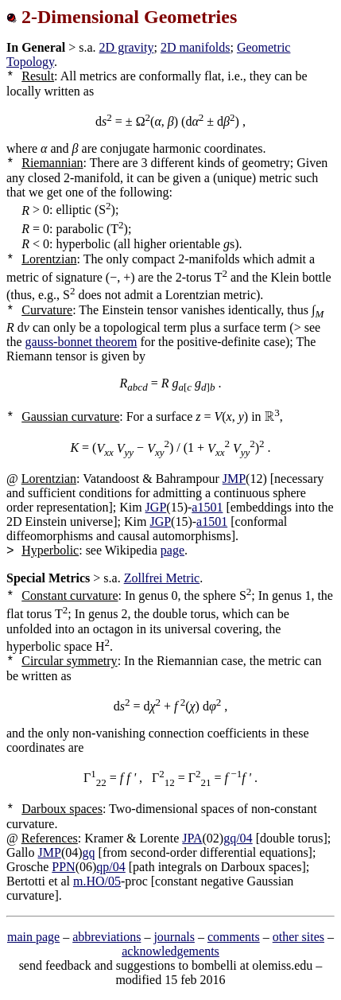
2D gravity (126, 47)
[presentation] (270, 416)
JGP (156, 507)
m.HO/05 (97, 881)
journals (174, 937)
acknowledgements (170, 951)
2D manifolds (196, 47)
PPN (63, 867)
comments (233, 937)
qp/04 (110, 867)
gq (89, 852)
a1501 (207, 507)
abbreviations (106, 937)
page (172, 550)
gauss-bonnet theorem (81, 341)
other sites (298, 937)
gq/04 (237, 838)
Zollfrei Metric (162, 578)
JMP (234, 478)
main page (33, 937)
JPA (192, 838)
